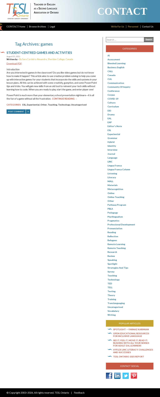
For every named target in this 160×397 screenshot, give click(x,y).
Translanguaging (116, 303)
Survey (111, 271)
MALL (110, 181)
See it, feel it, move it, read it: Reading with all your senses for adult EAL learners (131, 343)
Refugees (112, 240)
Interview (112, 149)
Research (112, 252)
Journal (111, 153)
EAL (109, 118)
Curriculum (113, 106)
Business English (116, 67)
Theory (111, 295)
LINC (110, 161)
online (111, 193)
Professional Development (121, 224)
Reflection (113, 236)
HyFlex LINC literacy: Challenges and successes (133, 351)
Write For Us (117, 26)
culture (111, 102)
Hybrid (111, 142)
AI (109, 55)
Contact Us (147, 26)
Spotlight (112, 263)
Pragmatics (113, 220)
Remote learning (116, 244)
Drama (111, 114)
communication (116, 83)
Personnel (133, 26)
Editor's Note (115, 126)
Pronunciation (115, 228)
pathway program (117, 204)
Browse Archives (37, 26)
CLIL (110, 79)
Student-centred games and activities (39, 52)
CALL (110, 71)
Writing (112, 315)
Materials (113, 185)
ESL (24, 104)
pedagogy (113, 212)
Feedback (79, 392)
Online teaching (116, 197)
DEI (109, 110)
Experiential (33, 104)
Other (43, 104)
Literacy (112, 177)
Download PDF (14, 63)
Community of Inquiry (119, 87)
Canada (111, 75)
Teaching (52, 104)
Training (112, 299)
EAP (110, 122)
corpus (111, 94)
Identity (112, 146)
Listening (112, 173)
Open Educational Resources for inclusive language (131, 334)
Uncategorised (79, 104)
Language (112, 157)
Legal (52, 26)
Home (16, 26)
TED (110, 283)
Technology (64, 104)
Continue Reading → (64, 98)
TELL (110, 287)
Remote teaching (117, 248)
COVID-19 (113, 98)
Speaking (112, 260)
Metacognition (115, 189)
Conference (114, 91)
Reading (112, 232)
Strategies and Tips (118, 267)
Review (111, 256)
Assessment (114, 59)
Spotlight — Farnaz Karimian (131, 329)
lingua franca (115, 165)
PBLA (110, 208)
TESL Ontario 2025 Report (128, 356)
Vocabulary (113, 311)
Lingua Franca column (119, 169)
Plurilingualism (115, 216)
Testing (111, 291)
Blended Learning (116, 63)
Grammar (112, 138)
